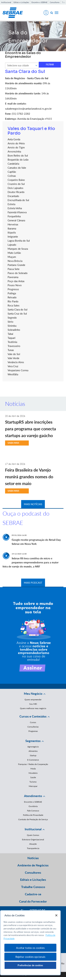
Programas (33, 731)
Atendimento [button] (33, 796)
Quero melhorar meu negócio (33, 708)
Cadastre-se (33, 894)
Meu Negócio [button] (33, 693)
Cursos (33, 722)
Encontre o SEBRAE (39, 2)
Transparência (33, 848)
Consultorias (33, 726)
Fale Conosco (33, 810)
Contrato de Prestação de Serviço (33, 819)
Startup (33, 755)
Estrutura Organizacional (33, 839)
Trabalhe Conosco (33, 887)
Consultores (55, 2)
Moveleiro (33, 773)
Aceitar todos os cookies (30, 947)
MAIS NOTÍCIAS (33, 504)
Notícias (33, 858)
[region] (30, 942)
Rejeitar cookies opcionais (30, 956)
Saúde (33, 777)
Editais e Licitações (21, 2)
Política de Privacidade (33, 815)
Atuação (33, 844)
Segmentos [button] (33, 741)
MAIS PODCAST (33, 582)
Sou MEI (33, 704)
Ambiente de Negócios (33, 865)
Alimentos (33, 751)
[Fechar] (56, 915)
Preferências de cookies (30, 965)
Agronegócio (33, 746)
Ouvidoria (33, 806)
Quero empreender (33, 699)
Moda (33, 768)
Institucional (6, 2)
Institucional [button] (33, 829)
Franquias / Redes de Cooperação (33, 764)
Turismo (33, 781)
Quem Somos (33, 835)
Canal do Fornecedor (33, 901)
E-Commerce (33, 760)
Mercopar (33, 786)
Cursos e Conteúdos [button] (33, 716)
